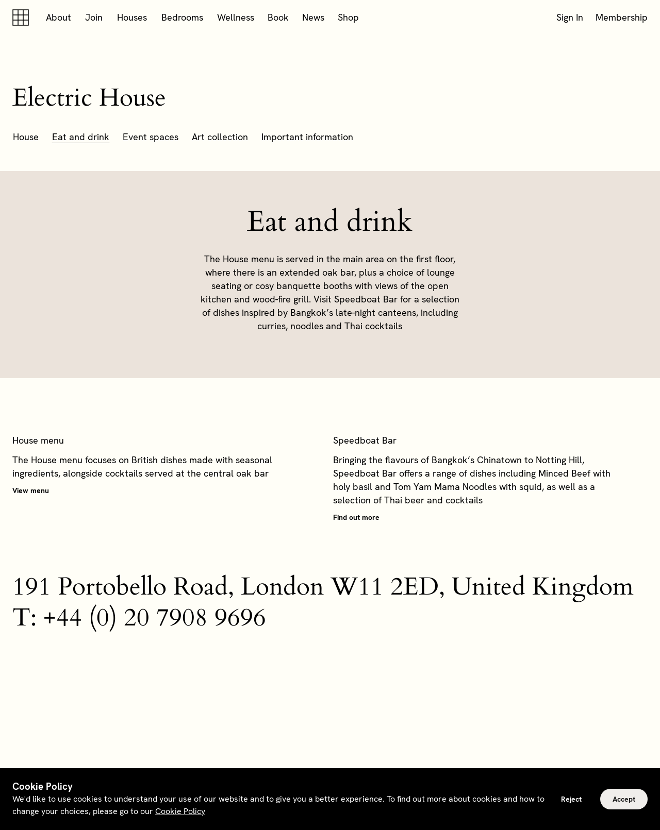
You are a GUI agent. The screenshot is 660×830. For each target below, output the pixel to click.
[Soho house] (22, 17)
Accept (624, 799)
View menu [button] (30, 490)
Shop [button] (348, 17)
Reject (571, 799)
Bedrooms (182, 17)
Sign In (569, 17)
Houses (132, 17)
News (313, 17)
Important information (307, 137)
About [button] (58, 17)
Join (94, 17)
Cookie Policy (180, 811)
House (26, 137)
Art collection (220, 137)
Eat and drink (80, 137)
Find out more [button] (356, 517)
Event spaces (150, 137)
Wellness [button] (235, 17)
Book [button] (278, 17)
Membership (622, 17)
